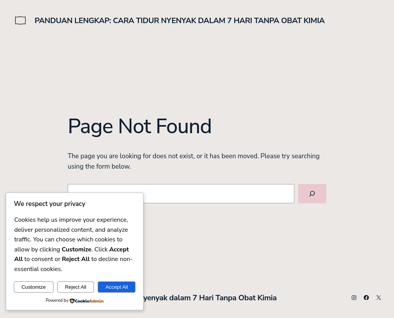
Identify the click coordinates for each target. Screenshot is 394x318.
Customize (34, 287)
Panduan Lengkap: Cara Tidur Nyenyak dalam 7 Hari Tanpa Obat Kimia (180, 20)
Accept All (116, 287)
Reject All (76, 287)
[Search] (312, 194)
